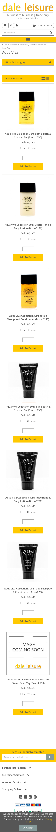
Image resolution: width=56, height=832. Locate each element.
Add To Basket (28, 166)
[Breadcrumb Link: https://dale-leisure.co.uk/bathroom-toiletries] (18, 44)
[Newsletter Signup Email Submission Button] (50, 757)
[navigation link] (5, 25)
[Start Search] (51, 33)
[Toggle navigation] (28, 40)
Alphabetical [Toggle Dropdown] (12, 78)
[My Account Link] (16, 25)
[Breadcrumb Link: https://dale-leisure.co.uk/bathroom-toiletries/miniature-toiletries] (38, 44)
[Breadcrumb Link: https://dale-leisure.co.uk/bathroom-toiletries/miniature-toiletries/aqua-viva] (6, 47)
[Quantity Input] (28, 158)
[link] (21, 797)
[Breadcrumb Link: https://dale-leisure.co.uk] (4, 44)
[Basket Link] (37, 25)
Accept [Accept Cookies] (28, 827)
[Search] (25, 33)
